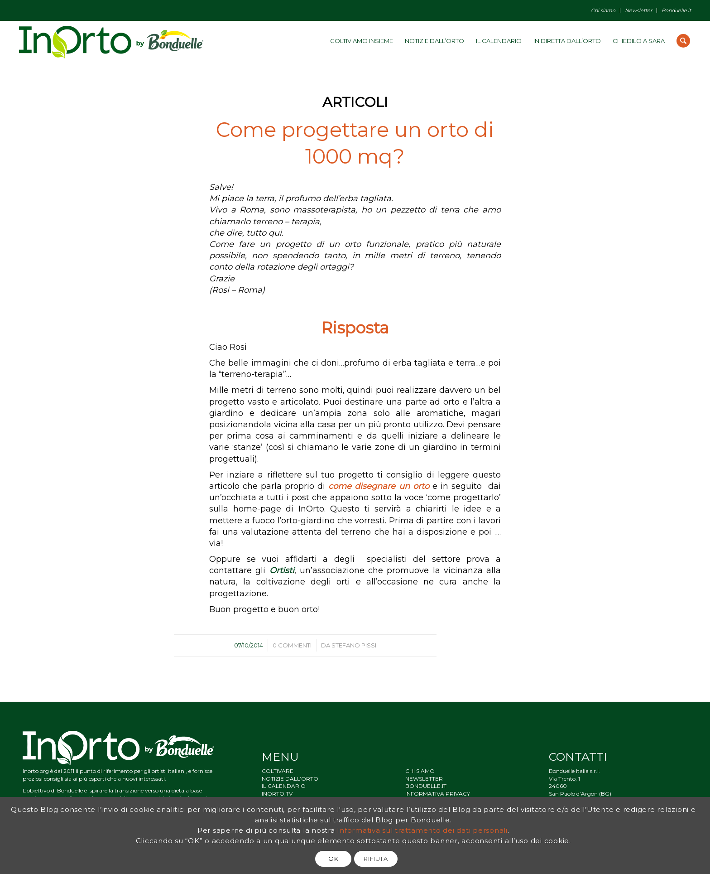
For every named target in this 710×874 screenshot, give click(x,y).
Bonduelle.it (676, 10)
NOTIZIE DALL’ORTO (290, 778)
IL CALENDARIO (284, 785)
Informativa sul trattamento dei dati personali (422, 830)
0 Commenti (292, 645)
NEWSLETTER (424, 778)
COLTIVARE (277, 771)
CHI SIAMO (420, 771)
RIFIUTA (376, 858)
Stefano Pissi (353, 645)
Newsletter (638, 10)
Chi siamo (603, 10)
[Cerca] (683, 40)
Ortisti (281, 570)
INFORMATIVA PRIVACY (437, 793)
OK (333, 858)
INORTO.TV (277, 793)
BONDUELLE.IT (425, 785)
